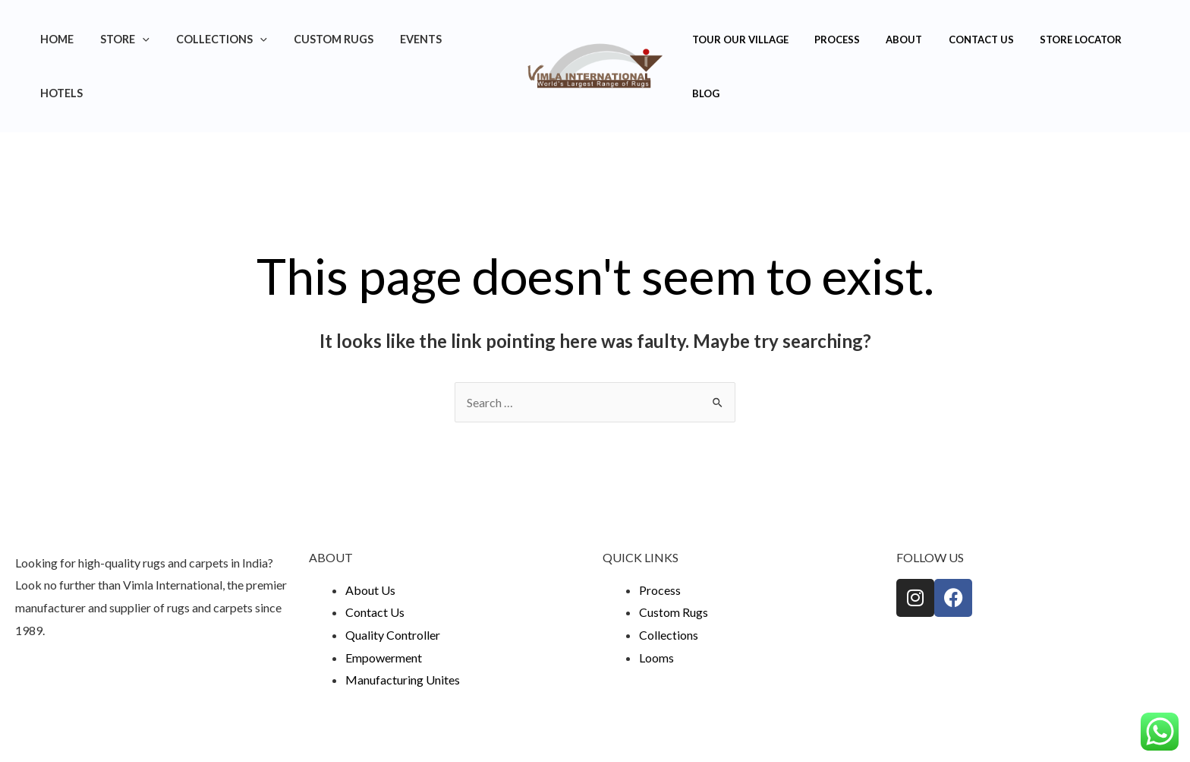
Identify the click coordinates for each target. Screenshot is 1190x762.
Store (133, 39)
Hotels (479, 39)
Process (828, 39)
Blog (1127, 39)
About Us (370, 536)
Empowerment (383, 603)
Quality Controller (392, 581)
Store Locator (1053, 39)
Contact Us (959, 39)
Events (415, 39)
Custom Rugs (332, 39)
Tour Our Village (737, 39)
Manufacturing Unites (402, 625)
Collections (225, 39)
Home (70, 39)
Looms (656, 603)
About (888, 39)
